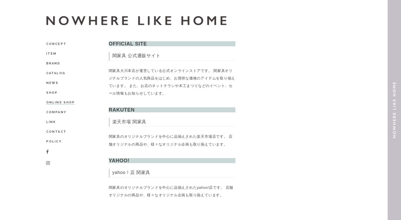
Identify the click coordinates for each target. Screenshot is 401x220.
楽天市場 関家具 (129, 121)
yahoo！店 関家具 (131, 172)
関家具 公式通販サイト (136, 55)
